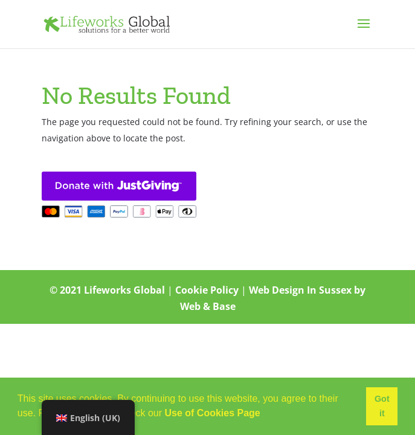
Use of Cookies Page (212, 413)
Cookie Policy (207, 290)
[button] (264, 414)
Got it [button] (382, 406)
